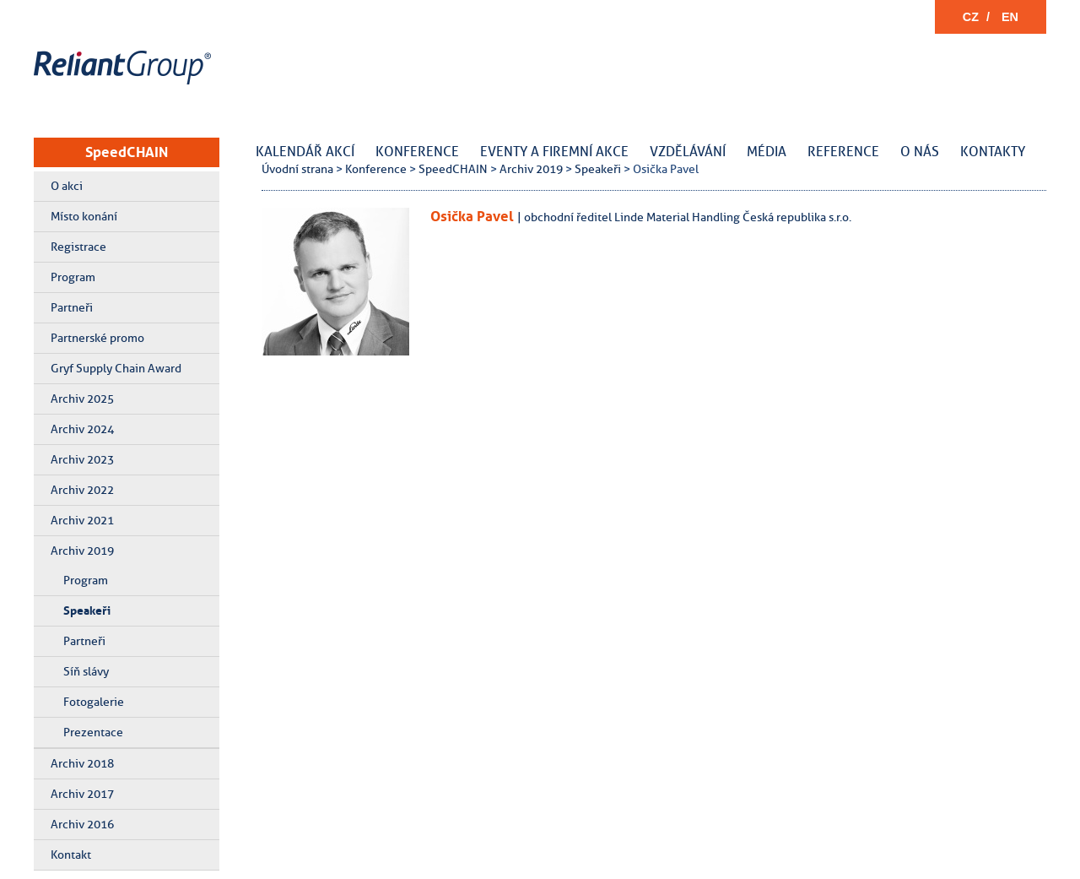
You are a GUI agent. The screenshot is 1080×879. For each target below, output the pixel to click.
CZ (971, 17)
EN (1010, 17)
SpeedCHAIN (126, 152)
